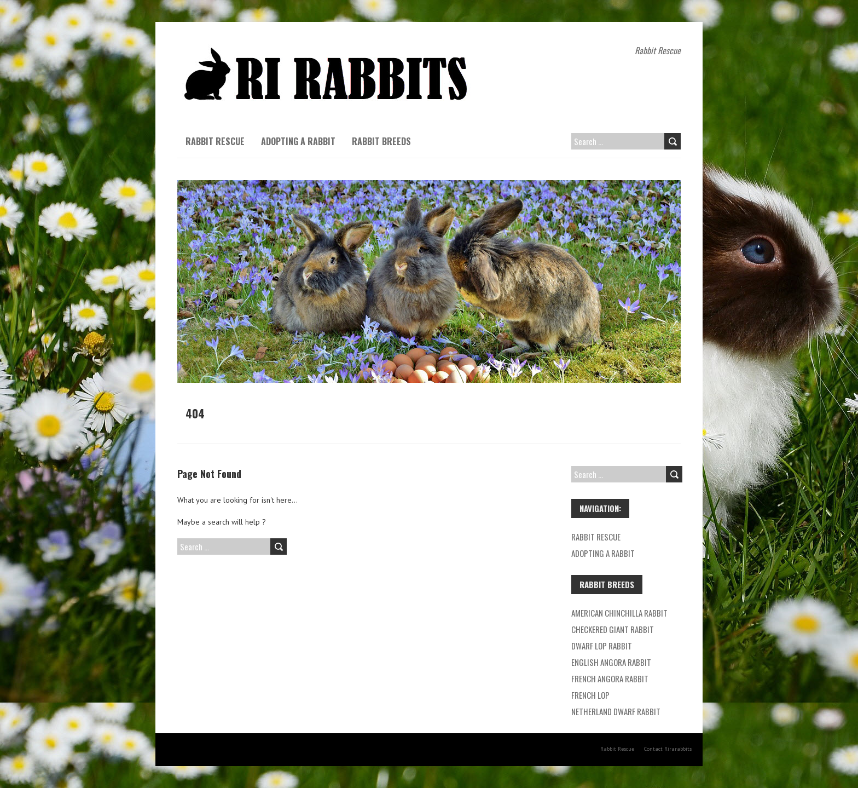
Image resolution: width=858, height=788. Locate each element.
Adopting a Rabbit (298, 141)
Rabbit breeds (381, 141)
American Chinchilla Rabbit (619, 613)
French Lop (590, 695)
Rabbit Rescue (215, 141)
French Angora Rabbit (609, 678)
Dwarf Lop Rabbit (601, 646)
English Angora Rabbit (611, 662)
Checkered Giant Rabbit (612, 629)
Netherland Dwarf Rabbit (615, 711)
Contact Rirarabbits (668, 748)
